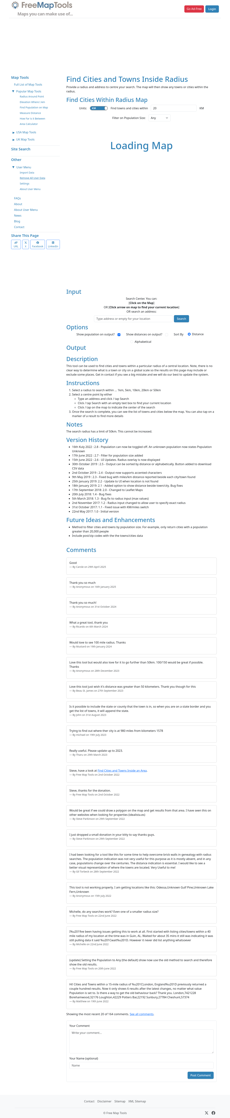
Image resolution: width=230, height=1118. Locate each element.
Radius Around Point (32, 96)
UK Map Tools (25, 139)
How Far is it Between (32, 118)
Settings (24, 183)
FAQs (17, 198)
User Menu (23, 167)
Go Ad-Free (194, 9)
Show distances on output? (144, 334)
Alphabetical (143, 342)
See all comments (141, 1014)
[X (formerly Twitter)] (206, 1113)
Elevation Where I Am (32, 102)
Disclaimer (104, 1101)
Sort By (178, 334)
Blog (17, 221)
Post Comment (200, 1075)
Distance (198, 334)
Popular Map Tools (28, 91)
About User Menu (30, 189)
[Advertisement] (115, 45)
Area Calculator (29, 124)
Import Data (27, 172)
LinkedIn (53, 244)
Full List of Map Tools (28, 84)
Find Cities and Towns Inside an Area (122, 771)
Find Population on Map (34, 107)
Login (212, 9)
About (18, 204)
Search (181, 319)
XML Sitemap (137, 1101)
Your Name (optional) (83, 1058)
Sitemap (120, 1101)
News (17, 215)
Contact (19, 227)
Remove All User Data (32, 178)
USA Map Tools (26, 132)
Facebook (37, 244)
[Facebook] (213, 1113)
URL (16, 244)
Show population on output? (96, 334)
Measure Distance (30, 113)
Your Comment (79, 1026)
